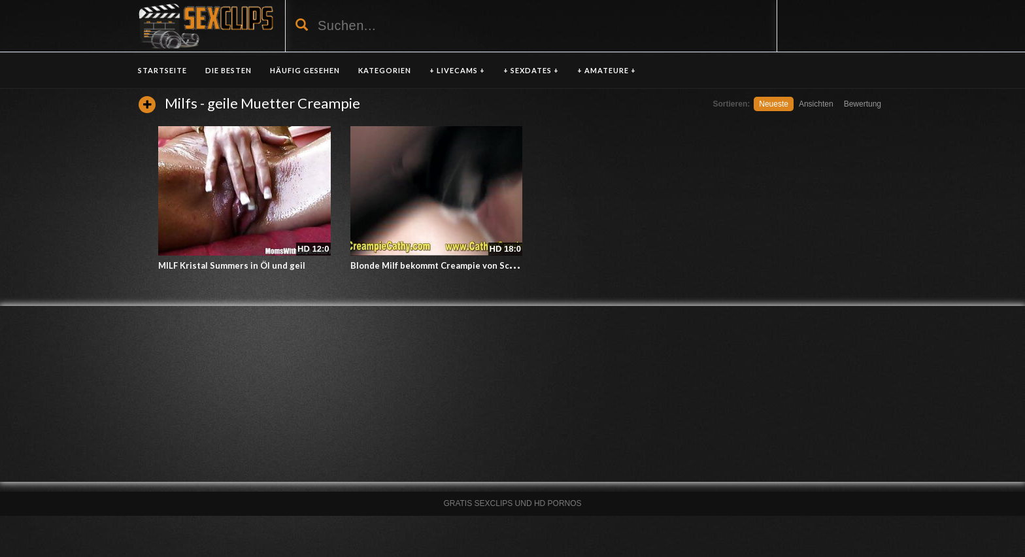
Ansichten (816, 104)
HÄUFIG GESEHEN (305, 70)
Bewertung (862, 104)
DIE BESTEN (228, 70)
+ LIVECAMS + (457, 70)
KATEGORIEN (384, 70)
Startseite (162, 70)
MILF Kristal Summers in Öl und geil (231, 265)
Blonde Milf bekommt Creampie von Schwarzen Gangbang (469, 265)
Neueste (773, 104)
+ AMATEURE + (606, 70)
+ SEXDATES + (531, 70)
